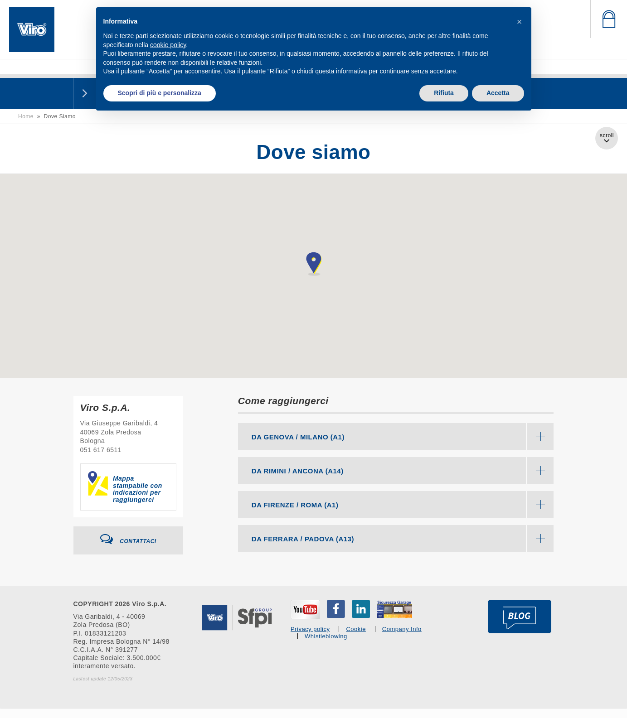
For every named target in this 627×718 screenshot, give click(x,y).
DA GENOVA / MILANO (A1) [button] (403, 436)
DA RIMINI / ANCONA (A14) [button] (403, 470)
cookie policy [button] (168, 44)
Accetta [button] (498, 92)
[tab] (396, 436)
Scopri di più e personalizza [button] (159, 92)
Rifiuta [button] (444, 92)
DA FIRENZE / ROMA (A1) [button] (403, 504)
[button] (519, 21)
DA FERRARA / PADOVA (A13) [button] (403, 538)
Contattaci (128, 539)
